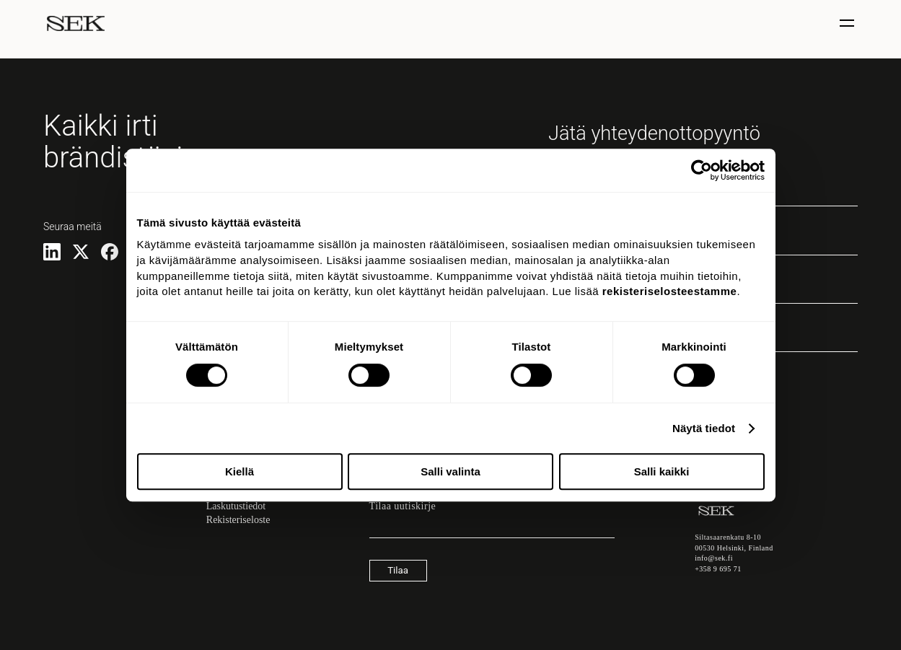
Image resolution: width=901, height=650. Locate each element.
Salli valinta (450, 471)
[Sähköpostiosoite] (492, 531)
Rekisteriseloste (238, 519)
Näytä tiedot (703, 428)
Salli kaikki (662, 471)
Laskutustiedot (235, 506)
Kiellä (239, 471)
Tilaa (397, 570)
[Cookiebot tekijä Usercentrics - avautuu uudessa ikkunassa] (701, 170)
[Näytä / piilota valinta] (848, 23)
